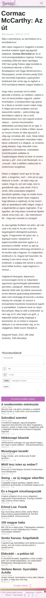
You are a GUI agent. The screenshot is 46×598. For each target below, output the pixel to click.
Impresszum (30, 592)
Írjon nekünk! (18, 595)
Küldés (6, 387)
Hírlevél (8, 595)
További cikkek (23, 585)
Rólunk (38, 592)
